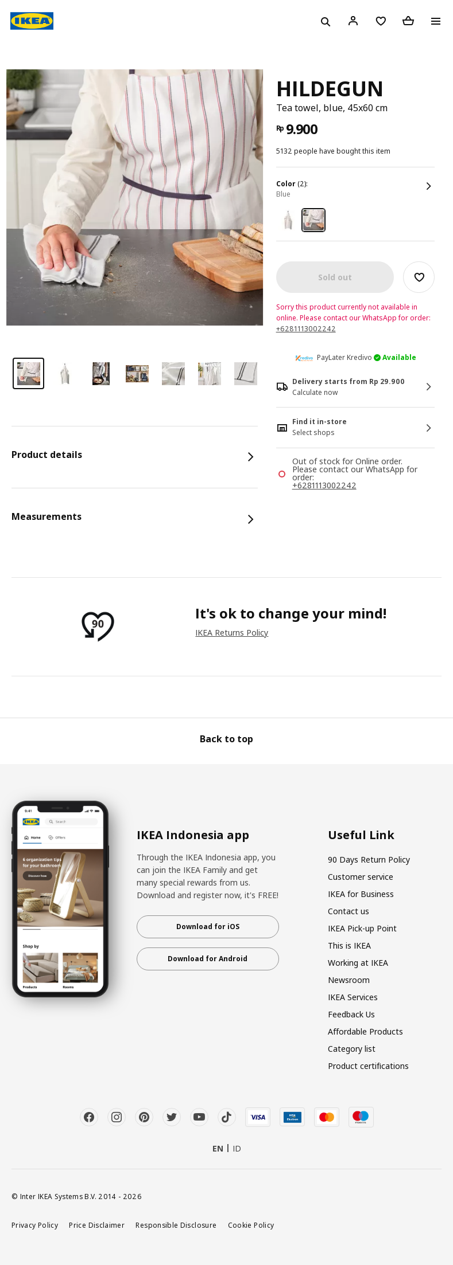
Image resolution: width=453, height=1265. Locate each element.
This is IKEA (349, 945)
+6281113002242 (306, 329)
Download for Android (207, 959)
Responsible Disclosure (175, 1224)
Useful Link (361, 835)
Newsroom (349, 979)
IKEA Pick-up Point (362, 928)
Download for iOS (207, 926)
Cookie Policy (251, 1224)
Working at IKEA (358, 962)
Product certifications (368, 1065)
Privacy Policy (34, 1224)
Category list (351, 1048)
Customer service (360, 876)
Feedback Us (351, 1014)
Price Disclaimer (97, 1224)
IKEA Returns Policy (231, 632)
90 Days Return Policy (369, 859)
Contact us (348, 911)
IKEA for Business (361, 893)
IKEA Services (353, 997)
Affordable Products (365, 1031)
